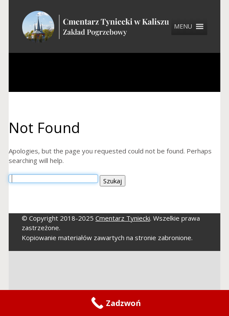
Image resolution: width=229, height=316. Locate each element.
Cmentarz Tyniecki (122, 218)
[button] (183, 26)
